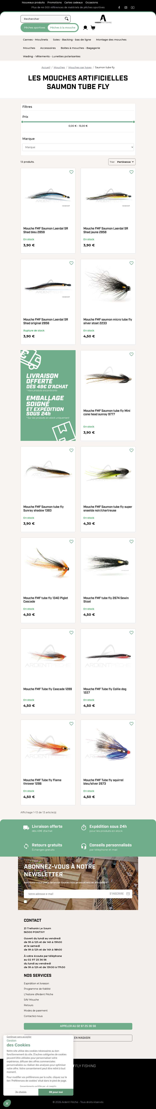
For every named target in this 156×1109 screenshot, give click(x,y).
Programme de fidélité (37, 988)
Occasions (91, 2)
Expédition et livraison (36, 983)
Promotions (54, 2)
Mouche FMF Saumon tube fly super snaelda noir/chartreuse (107, 508)
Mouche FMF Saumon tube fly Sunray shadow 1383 (43, 508)
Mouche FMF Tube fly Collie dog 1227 (104, 691)
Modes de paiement (36, 1010)
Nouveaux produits (33, 2)
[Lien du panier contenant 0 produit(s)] (93, 27)
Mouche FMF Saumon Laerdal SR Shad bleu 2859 (45, 230)
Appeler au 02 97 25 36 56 (78, 1026)
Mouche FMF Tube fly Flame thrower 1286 (42, 782)
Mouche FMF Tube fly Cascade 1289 (47, 689)
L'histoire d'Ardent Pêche (38, 994)
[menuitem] (36, 39)
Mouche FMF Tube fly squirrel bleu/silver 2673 (103, 782)
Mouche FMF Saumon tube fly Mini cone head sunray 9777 (106, 412)
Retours (28, 1005)
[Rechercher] (46, 19)
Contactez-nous (33, 1016)
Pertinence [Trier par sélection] (125, 162)
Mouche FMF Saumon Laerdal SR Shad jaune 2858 (105, 230)
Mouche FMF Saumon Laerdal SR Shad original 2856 (45, 321)
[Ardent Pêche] (103, 19)
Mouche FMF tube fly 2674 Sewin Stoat (106, 600)
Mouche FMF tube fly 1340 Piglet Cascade (45, 600)
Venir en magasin (78, 1038)
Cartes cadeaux (73, 2)
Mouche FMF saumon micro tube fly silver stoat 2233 (107, 321)
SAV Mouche (31, 999)
